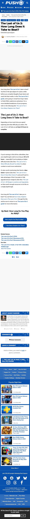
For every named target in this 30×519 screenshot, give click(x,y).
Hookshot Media (13, 488)
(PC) (12, 238)
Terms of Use (8, 375)
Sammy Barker (10, 36)
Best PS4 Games (6, 248)
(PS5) (12, 240)
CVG (19, 504)
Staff (15, 369)
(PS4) (9, 236)
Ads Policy (17, 375)
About (10, 369)
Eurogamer (20, 501)
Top (5, 369)
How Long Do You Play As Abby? (15, 220)
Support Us (7, 372)
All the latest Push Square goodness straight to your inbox (15, 511)
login (23, 350)
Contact (14, 372)
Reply (23, 329)
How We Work (22, 369)
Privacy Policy (22, 372)
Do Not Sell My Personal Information (15, 491)
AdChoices (24, 489)
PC (22, 20)
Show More (15, 468)
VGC (26, 501)
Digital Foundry (20, 498)
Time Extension (9, 498)
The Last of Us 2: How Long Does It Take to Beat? (13, 26)
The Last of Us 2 (11, 20)
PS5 (26, 20)
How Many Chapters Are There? (15, 226)
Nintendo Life (13, 495)
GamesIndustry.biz (11, 504)
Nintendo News (7, 501)
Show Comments (15, 340)
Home (3, 15)
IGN (14, 501)
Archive (24, 375)
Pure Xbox (22, 495)
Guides (8, 15)
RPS (23, 504)
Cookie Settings (9, 378)
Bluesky (16, 329)
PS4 (18, 20)
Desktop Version (20, 378)
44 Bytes (18, 489)
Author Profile (8, 329)
